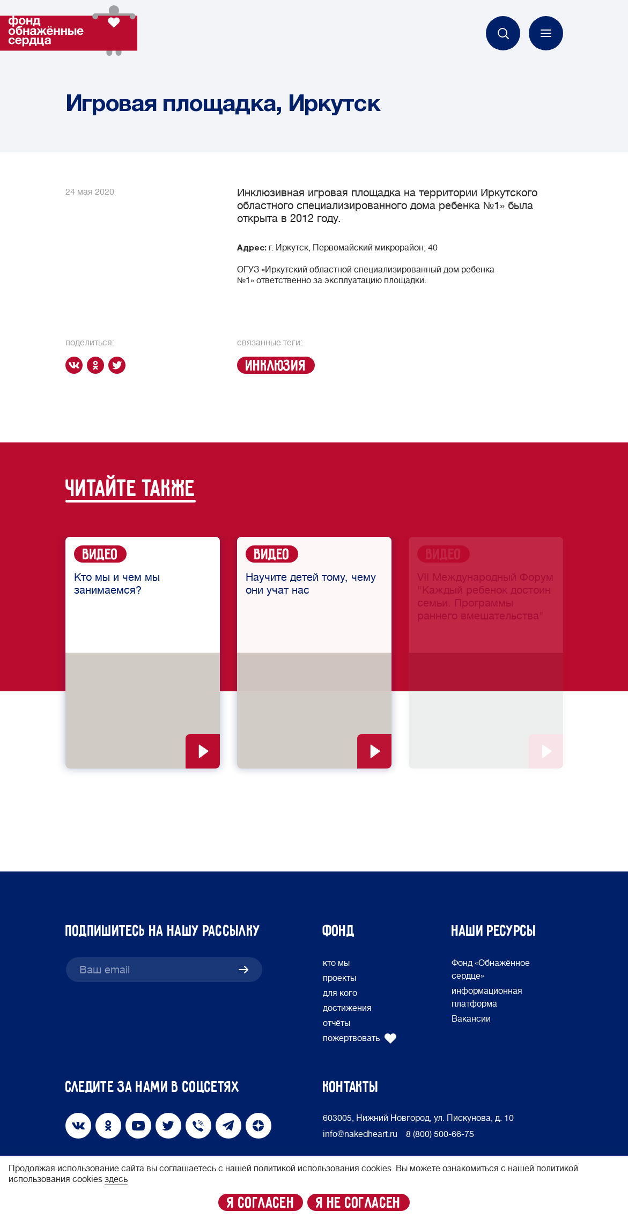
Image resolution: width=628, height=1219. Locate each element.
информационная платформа (487, 997)
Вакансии (471, 1019)
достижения (347, 1008)
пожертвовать (360, 1038)
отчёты (336, 1023)
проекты (339, 978)
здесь (116, 1179)
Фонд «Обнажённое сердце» (491, 969)
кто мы (336, 963)
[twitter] (119, 365)
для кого (340, 993)
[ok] (97, 365)
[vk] (76, 365)
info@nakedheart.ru (360, 1134)
